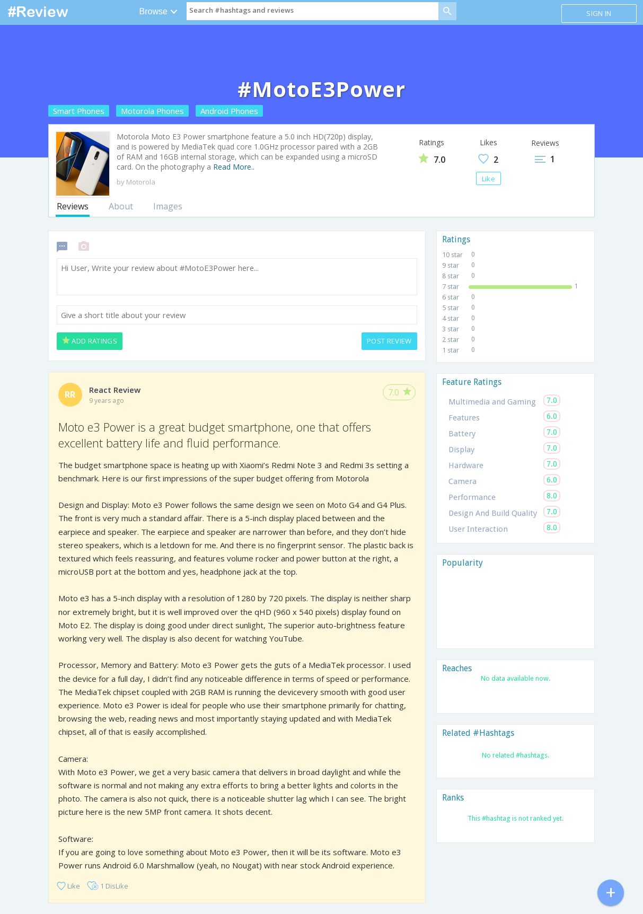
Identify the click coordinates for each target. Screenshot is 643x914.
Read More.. (233, 167)
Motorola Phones (152, 111)
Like (488, 178)
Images (167, 206)
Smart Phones (78, 111)
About (121, 206)
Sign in (598, 13)
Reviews (73, 206)
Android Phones (229, 111)
